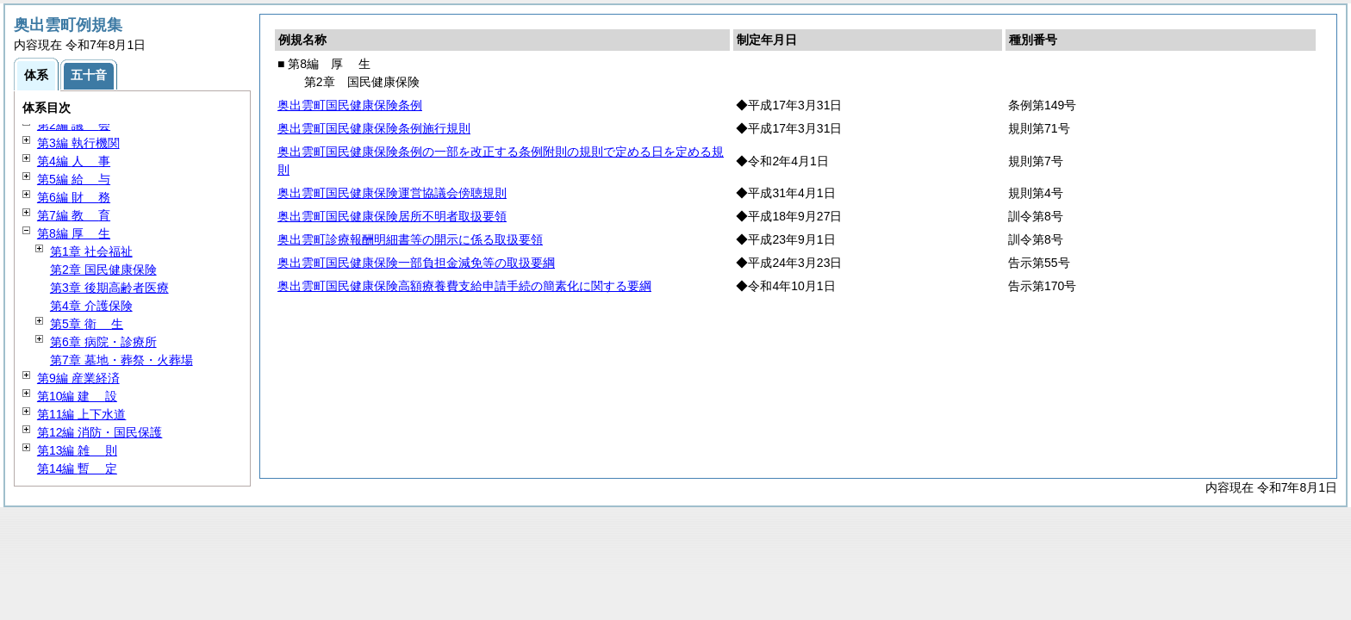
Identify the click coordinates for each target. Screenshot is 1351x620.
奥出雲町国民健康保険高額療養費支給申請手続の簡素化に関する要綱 (464, 286)
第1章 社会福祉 (91, 251)
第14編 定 (77, 468)
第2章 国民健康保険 (103, 269)
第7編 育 (73, 215)
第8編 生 (73, 233)
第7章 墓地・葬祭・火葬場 (121, 360)
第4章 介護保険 (91, 306)
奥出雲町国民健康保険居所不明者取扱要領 (392, 216)
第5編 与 (73, 179)
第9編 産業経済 (78, 378)
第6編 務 (73, 197)
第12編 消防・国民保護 (99, 432)
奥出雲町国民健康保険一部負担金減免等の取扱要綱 (416, 263)
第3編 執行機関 (78, 143)
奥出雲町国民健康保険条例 (349, 105)
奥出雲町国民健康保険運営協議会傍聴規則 (392, 193)
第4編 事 (73, 161)
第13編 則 (77, 450)
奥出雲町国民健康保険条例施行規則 (373, 128)
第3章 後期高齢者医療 (109, 287)
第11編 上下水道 (81, 414)
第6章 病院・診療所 (103, 342)
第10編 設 (77, 396)
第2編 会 (73, 125)
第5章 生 (86, 324)
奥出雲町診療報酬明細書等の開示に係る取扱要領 (410, 239)
